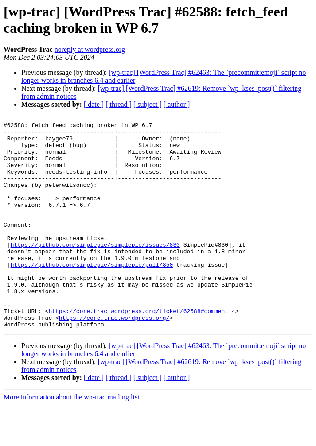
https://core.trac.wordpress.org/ (114, 357)
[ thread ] (118, 104)
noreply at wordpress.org (90, 49)
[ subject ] (147, 104)
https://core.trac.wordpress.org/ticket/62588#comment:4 (141, 349)
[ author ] (177, 104)
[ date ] (94, 104)
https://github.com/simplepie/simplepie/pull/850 (92, 294)
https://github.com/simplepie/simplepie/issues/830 (95, 270)
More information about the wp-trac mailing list (72, 438)
